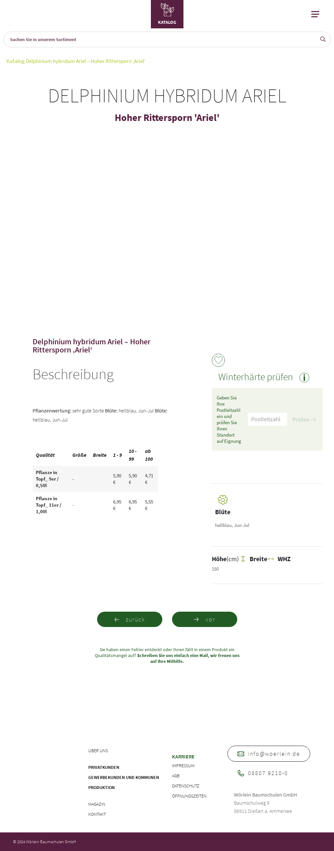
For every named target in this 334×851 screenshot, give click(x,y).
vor (204, 619)
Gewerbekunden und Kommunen (123, 777)
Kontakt (97, 814)
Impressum (183, 766)
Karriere (183, 756)
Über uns (98, 751)
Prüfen (304, 419)
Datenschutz (185, 786)
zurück (129, 619)
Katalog (16, 61)
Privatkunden (103, 767)
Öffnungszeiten (189, 796)
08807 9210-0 (263, 773)
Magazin (96, 804)
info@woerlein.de (269, 753)
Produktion (101, 787)
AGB (176, 776)
